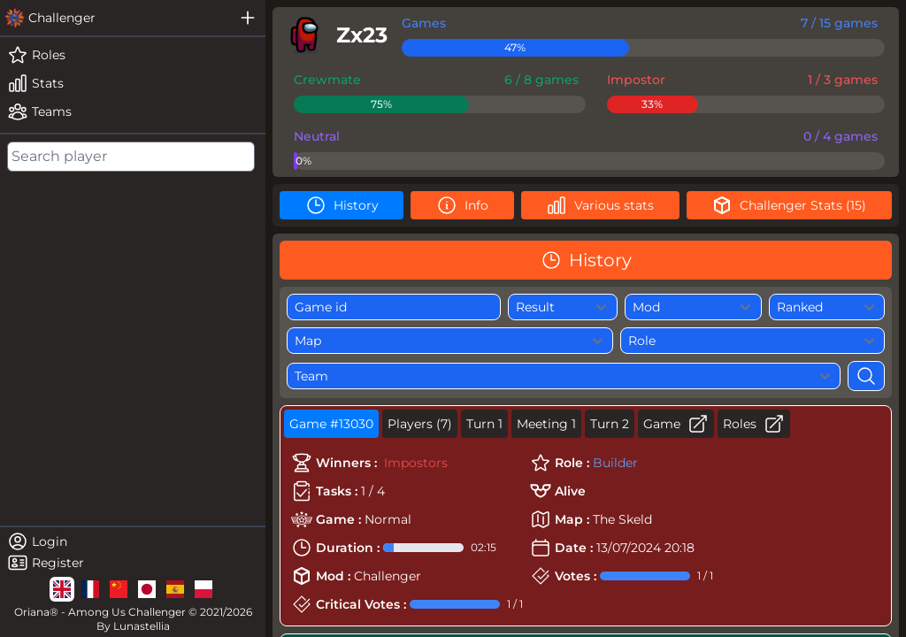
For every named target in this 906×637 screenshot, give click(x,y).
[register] (132, 562)
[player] (334, 35)
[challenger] (115, 17)
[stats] (132, 83)
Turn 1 (484, 424)
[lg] (62, 589)
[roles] (132, 54)
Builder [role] (615, 463)
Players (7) (420, 424)
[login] (132, 541)
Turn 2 (609, 424)
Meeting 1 (546, 424)
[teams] (132, 111)
